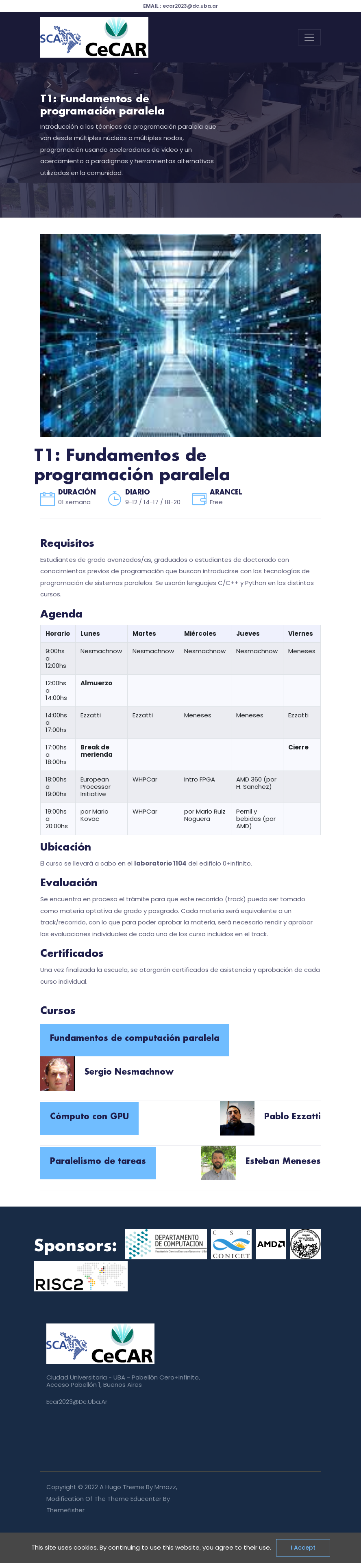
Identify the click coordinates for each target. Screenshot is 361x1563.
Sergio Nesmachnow (129, 1072)
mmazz (165, 1487)
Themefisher (65, 1510)
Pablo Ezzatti (292, 1116)
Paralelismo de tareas (98, 1161)
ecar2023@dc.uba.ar (180, 5)
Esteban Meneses (283, 1161)
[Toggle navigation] (309, 37)
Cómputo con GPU (89, 1116)
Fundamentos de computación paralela (135, 1038)
